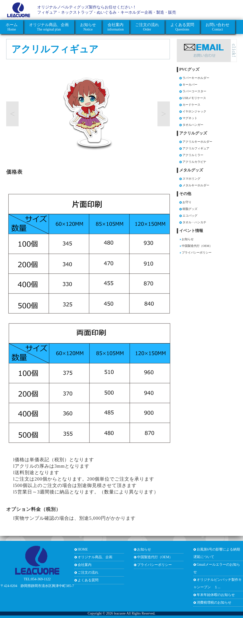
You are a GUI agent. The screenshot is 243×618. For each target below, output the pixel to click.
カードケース (191, 104)
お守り (186, 202)
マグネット (189, 118)
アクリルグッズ (193, 133)
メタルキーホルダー (195, 185)
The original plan (49, 27)
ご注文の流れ (88, 572)
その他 (185, 194)
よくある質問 (88, 580)
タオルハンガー (192, 125)
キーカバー (189, 84)
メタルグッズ (191, 170)
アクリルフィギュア (54, 49)
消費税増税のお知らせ (214, 602)
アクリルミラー (192, 155)
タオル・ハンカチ (194, 222)
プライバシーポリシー (197, 252)
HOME (83, 549)
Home (12, 27)
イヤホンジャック (194, 111)
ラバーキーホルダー (195, 78)
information (115, 27)
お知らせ (188, 239)
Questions (182, 27)
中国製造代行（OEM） (197, 246)
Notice (88, 27)
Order (147, 27)
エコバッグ (189, 215)
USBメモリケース (194, 98)
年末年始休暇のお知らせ (216, 595)
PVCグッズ (189, 69)
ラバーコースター (194, 91)
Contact (217, 27)
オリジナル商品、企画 (95, 557)
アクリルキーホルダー (197, 141)
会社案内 (84, 565)
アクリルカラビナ (194, 161)
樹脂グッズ (189, 209)
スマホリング (191, 178)
